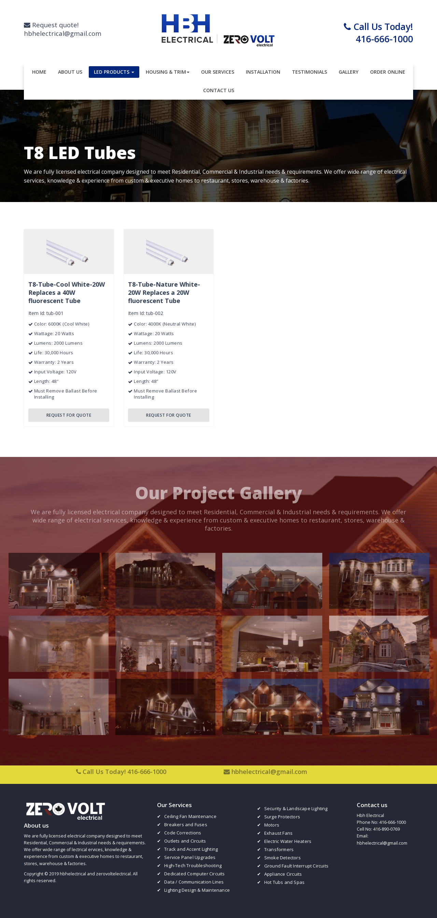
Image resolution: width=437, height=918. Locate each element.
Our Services (217, 72)
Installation (263, 72)
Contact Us (218, 90)
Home (39, 72)
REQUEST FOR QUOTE (68, 415)
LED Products (114, 72)
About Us (70, 72)
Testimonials (309, 72)
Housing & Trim (167, 72)
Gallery (348, 72)
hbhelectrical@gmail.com (269, 768)
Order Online (387, 72)
